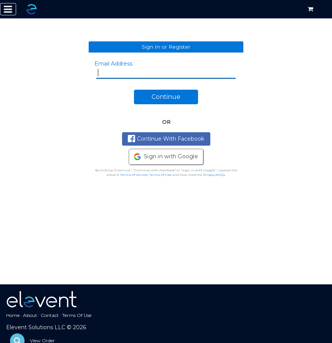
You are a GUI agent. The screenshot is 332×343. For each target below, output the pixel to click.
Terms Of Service (134, 175)
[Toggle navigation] (8, 9)
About (30, 315)
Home (13, 315)
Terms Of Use (160, 175)
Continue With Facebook (166, 138)
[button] (166, 156)
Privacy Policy (214, 175)
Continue (166, 96)
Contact (50, 315)
